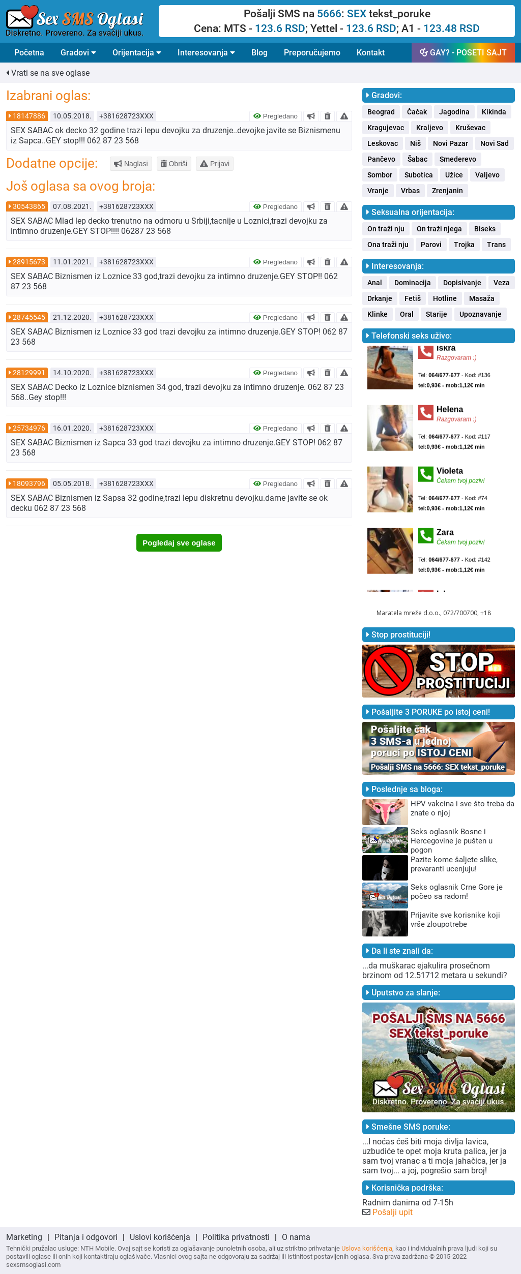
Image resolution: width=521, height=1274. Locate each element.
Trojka (464, 244)
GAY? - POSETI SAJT (463, 52)
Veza (502, 283)
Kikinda (494, 112)
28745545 (29, 317)
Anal (374, 283)
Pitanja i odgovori (86, 1237)
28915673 (29, 262)
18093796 (29, 483)
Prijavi (214, 164)
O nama (296, 1237)
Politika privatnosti (236, 1237)
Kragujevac (385, 128)
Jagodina (454, 112)
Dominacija (412, 283)
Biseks (485, 229)
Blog (259, 52)
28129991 (29, 373)
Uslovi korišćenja (160, 1237)
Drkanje (379, 298)
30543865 (29, 206)
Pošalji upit (392, 1212)
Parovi (431, 244)
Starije (436, 314)
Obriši (174, 164)
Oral (407, 314)
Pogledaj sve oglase (178, 542)
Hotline (445, 298)
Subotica (418, 175)
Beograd (381, 112)
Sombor (379, 175)
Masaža (482, 298)
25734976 (29, 428)
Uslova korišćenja (366, 1248)
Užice (454, 175)
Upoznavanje (480, 314)
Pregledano (275, 116)
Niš (415, 143)
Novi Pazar (450, 143)
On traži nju (385, 229)
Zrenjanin (447, 191)
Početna (29, 52)
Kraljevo (429, 128)
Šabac (417, 159)
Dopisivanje (462, 283)
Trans (496, 244)
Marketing (24, 1237)
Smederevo (458, 159)
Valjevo (487, 175)
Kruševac (470, 128)
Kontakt (371, 52)
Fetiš (412, 298)
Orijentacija (136, 52)
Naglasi (131, 164)
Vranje (378, 191)
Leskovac (382, 143)
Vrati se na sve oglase (48, 73)
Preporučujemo (312, 52)
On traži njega (439, 229)
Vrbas (410, 191)
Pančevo (381, 159)
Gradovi (78, 52)
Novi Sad (494, 143)
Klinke (377, 314)
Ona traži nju (388, 244)
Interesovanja (206, 52)
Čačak (417, 112)
